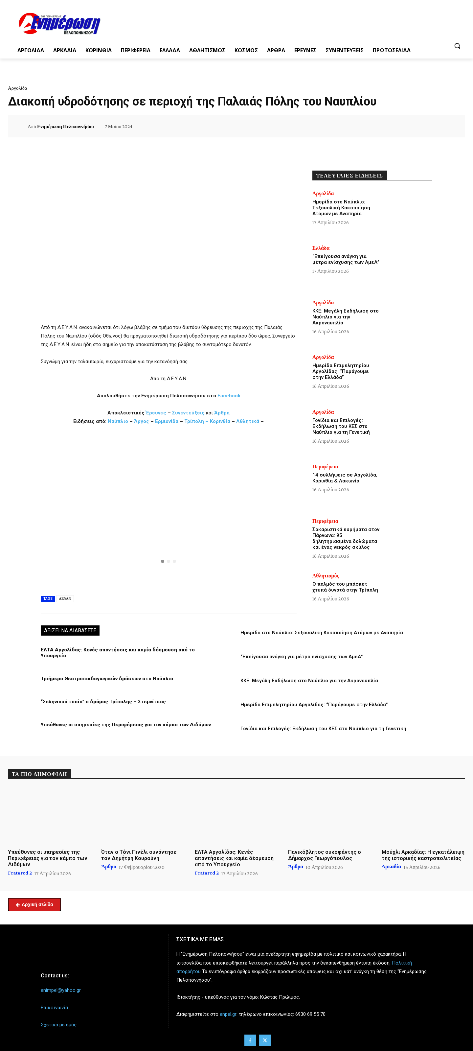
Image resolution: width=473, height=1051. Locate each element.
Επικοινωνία (54, 1007)
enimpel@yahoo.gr (61, 990)
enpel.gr (228, 1014)
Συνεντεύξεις (188, 413)
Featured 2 (20, 873)
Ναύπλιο (118, 421)
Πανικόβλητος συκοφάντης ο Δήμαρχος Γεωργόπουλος (324, 855)
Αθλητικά (248, 421)
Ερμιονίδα (167, 421)
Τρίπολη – (196, 421)
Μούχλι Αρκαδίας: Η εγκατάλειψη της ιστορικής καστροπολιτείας (423, 855)
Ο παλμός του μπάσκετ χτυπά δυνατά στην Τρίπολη (345, 587)
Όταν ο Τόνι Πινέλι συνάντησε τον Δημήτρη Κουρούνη (138, 855)
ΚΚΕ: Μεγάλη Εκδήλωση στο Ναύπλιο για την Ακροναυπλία (309, 681)
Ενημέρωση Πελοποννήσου (65, 126)
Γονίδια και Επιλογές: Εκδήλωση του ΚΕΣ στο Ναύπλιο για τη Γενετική (323, 729)
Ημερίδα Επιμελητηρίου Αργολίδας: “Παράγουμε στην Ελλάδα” (314, 705)
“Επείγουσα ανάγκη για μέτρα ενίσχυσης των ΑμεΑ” (301, 657)
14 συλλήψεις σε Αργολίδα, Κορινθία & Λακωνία (344, 478)
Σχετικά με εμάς (59, 1024)
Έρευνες (157, 413)
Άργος (142, 421)
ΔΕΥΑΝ (65, 598)
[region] (169, 509)
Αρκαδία (391, 866)
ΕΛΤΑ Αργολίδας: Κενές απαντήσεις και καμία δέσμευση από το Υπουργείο (234, 858)
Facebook (228, 396)
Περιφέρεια (325, 466)
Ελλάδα (321, 248)
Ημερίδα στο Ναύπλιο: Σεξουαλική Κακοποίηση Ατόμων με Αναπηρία (321, 633)
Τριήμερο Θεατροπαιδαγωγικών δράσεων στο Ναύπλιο (107, 679)
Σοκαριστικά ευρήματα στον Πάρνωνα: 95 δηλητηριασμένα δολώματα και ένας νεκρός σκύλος (345, 538)
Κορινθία (220, 421)
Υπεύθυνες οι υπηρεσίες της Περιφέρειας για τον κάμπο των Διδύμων (126, 725)
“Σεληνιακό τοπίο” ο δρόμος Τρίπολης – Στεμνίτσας (103, 702)
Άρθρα (222, 413)
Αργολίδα (17, 88)
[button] (457, 46)
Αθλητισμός (325, 575)
